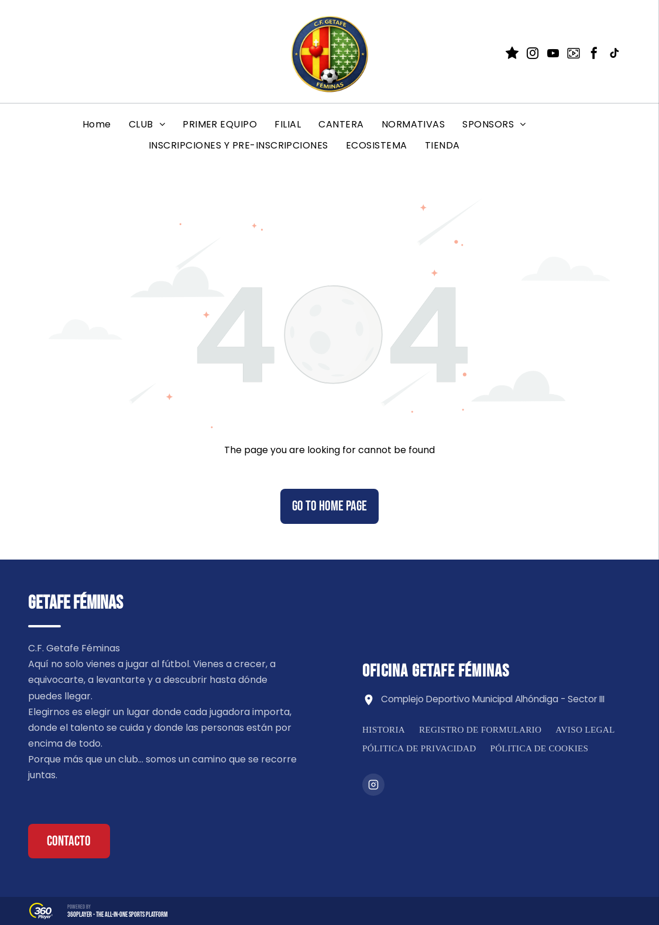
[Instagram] (373, 785)
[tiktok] (614, 54)
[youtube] (553, 54)
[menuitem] (97, 124)
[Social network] (512, 54)
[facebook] (594, 54)
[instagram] (532, 54)
